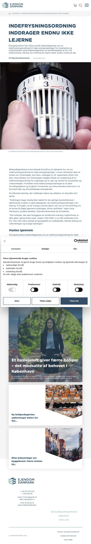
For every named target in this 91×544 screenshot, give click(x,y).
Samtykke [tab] (16, 249)
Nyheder (16, 13)
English (64, 520)
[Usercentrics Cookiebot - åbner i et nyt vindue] (76, 241)
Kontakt (64, 516)
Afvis (16, 301)
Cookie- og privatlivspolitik (68, 532)
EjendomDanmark (21, 58)
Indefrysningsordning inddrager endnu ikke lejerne (45, 13)
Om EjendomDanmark (64, 512)
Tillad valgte (45, 301)
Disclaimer (68, 540)
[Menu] (87, 5)
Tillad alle (74, 301)
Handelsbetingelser (68, 536)
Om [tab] (75, 249)
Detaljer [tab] (45, 249)
